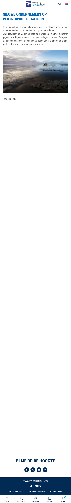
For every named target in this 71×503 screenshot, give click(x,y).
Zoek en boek (21, 501)
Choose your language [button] (66, 4)
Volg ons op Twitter (32, 469)
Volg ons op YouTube (39, 469)
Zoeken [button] (59, 4)
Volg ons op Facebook (26, 469)
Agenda (49, 501)
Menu (7, 501)
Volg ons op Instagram (45, 469)
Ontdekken (35, 501)
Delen (38, 486)
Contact (63, 501)
